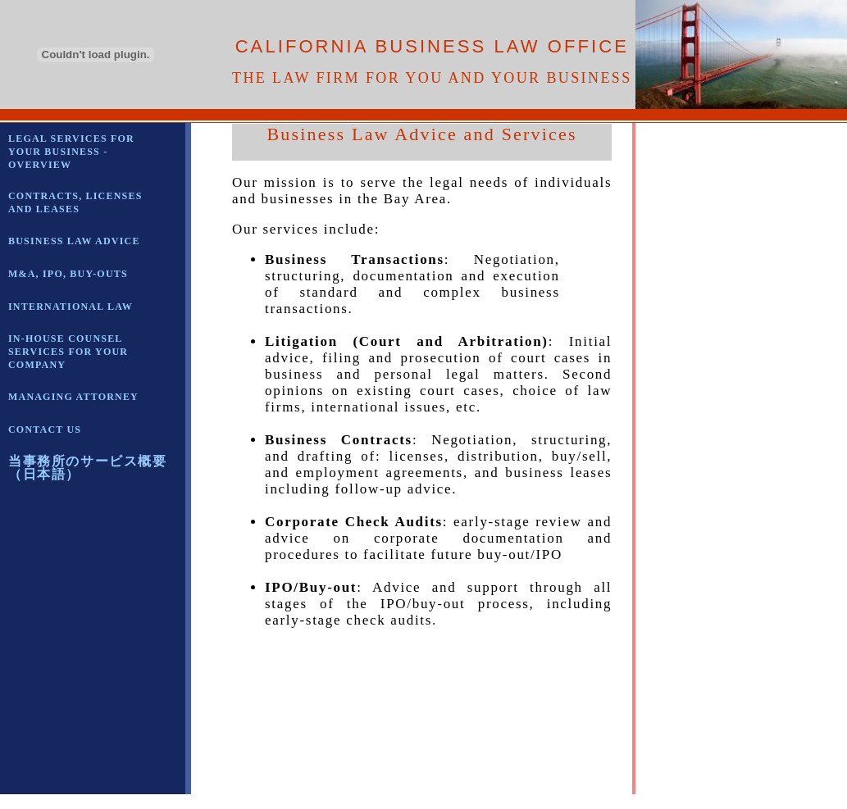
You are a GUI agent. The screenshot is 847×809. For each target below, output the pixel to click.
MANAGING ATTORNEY (73, 396)
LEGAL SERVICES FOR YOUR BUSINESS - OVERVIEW (71, 151)
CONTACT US (44, 429)
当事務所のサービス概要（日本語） (87, 467)
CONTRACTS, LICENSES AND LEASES (75, 202)
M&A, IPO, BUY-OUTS (68, 274)
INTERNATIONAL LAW (70, 306)
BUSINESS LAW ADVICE (74, 241)
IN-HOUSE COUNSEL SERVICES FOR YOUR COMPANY (68, 351)
